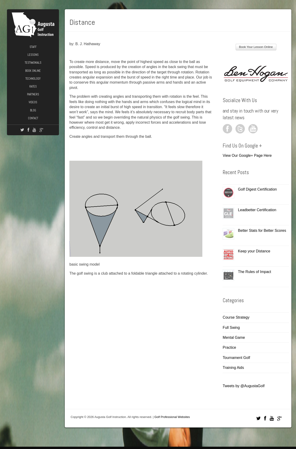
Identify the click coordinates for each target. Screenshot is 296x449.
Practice (229, 347)
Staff (33, 47)
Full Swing (231, 328)
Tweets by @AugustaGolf (244, 386)
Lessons (33, 55)
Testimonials (33, 63)
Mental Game (234, 337)
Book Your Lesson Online (256, 47)
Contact (33, 118)
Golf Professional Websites (172, 417)
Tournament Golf (236, 358)
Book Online (33, 71)
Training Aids (233, 368)
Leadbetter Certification (257, 210)
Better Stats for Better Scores (262, 230)
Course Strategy (236, 317)
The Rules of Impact (254, 272)
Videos (33, 102)
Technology (32, 79)
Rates (33, 86)
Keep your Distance (254, 251)
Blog (33, 110)
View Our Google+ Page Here (247, 155)
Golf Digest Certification (257, 189)
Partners (33, 94)
